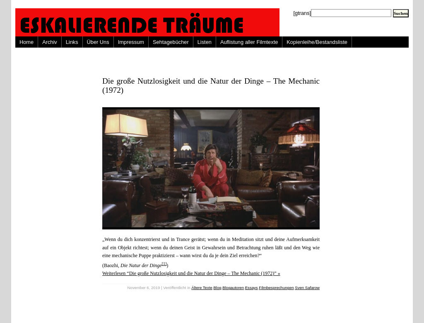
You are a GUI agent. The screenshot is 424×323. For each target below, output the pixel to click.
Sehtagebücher (171, 42)
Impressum (131, 42)
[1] (164, 263)
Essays (251, 287)
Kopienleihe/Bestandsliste (317, 42)
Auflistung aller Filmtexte (249, 42)
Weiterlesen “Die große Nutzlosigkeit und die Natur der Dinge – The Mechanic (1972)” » (191, 273)
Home (26, 42)
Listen (205, 42)
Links (72, 42)
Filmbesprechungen (276, 287)
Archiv (49, 42)
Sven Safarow (307, 287)
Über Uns (98, 42)
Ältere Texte (201, 287)
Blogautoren (233, 287)
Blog (217, 287)
